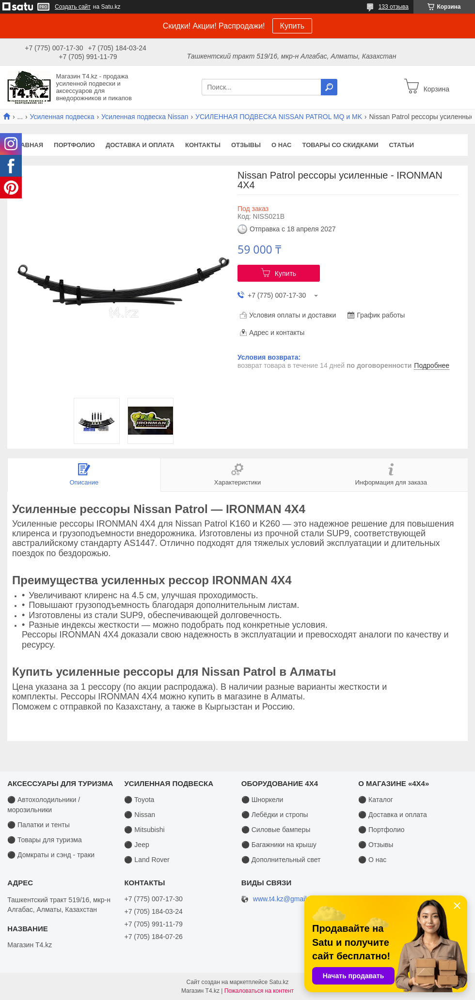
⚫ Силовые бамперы (275, 829)
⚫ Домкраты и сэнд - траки (51, 855)
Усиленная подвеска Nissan (145, 117)
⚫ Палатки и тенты (38, 825)
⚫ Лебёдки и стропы (274, 814)
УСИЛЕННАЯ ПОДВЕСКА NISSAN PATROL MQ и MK (278, 117)
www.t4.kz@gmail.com (287, 899)
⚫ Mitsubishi (144, 829)
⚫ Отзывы (375, 844)
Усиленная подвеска (62, 117)
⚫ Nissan (139, 814)
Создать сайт (73, 6)
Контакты (203, 145)
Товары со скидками (340, 145)
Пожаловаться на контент (259, 990)
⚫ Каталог (375, 799)
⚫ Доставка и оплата (392, 814)
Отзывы (246, 145)
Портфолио (74, 145)
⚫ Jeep (136, 844)
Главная (28, 145)
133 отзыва (394, 6)
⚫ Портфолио (381, 829)
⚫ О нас (372, 860)
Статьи (401, 145)
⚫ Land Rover (146, 860)
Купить (292, 26)
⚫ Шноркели (262, 799)
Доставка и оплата (140, 145)
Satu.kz (278, 982)
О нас (281, 145)
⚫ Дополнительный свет (281, 860)
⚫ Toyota (139, 799)
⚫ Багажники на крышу (279, 844)
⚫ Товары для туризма (44, 840)
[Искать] (329, 87)
